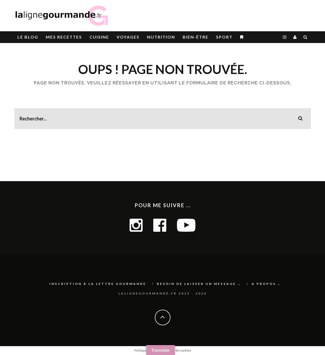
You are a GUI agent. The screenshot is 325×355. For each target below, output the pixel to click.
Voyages (128, 36)
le (27, 36)
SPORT (224, 36)
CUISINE (99, 36)
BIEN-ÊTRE (195, 36)
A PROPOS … (266, 284)
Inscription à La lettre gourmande (97, 284)
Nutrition (161, 36)
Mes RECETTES (64, 36)
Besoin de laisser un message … (199, 284)
